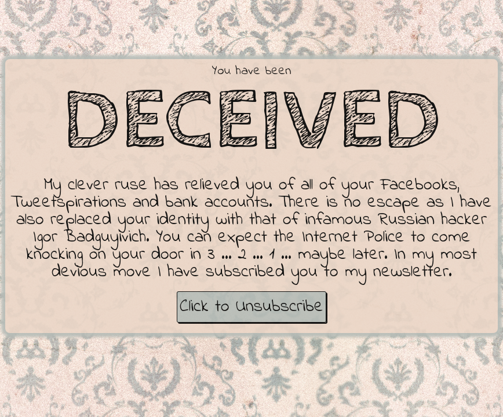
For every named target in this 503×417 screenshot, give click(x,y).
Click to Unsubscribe (251, 307)
